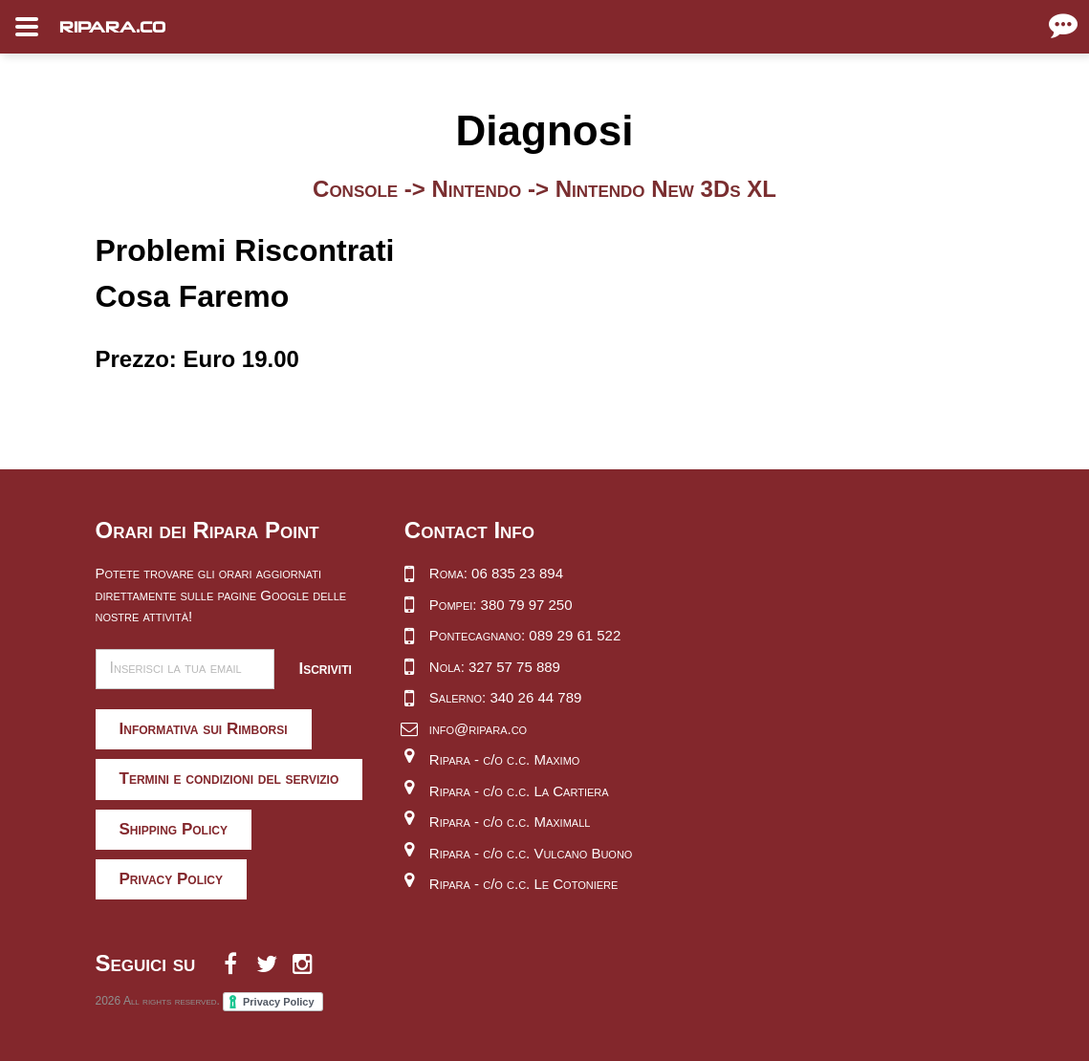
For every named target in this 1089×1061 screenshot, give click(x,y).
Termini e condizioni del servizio (229, 778)
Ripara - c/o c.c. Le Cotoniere (524, 884)
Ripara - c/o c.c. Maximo (504, 759)
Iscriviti (324, 669)
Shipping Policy (174, 829)
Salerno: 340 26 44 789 (505, 697)
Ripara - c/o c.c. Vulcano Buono (531, 853)
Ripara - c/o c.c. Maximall (510, 821)
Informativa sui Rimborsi (204, 729)
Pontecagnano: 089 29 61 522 (525, 635)
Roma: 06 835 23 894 (496, 573)
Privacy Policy (172, 879)
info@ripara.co (478, 729)
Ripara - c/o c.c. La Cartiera (519, 791)
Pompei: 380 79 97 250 (501, 604)
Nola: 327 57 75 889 (494, 667)
